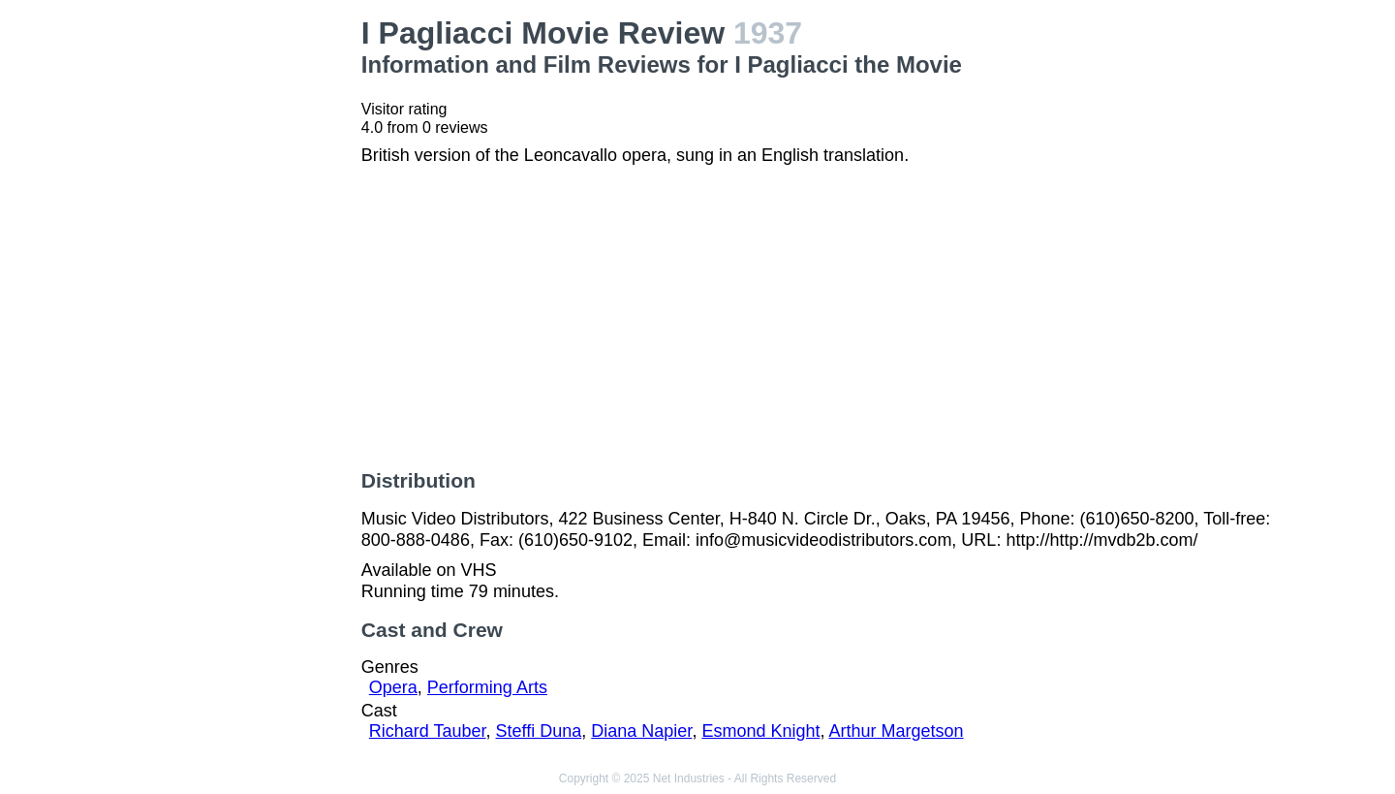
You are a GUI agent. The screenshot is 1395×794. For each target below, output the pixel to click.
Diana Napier (641, 731)
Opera (393, 687)
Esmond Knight (760, 731)
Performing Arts (487, 687)
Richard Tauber (427, 731)
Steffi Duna (539, 731)
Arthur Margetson (895, 731)
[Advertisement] (243, 306)
